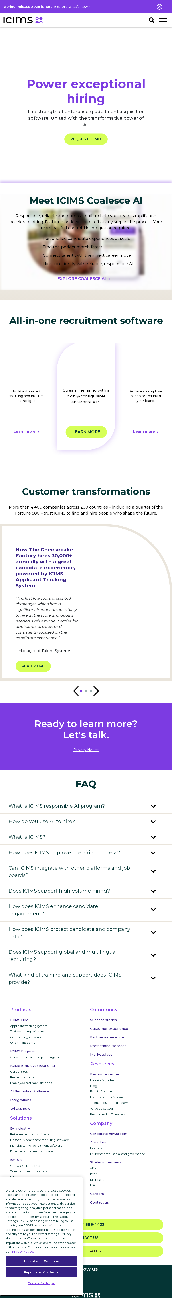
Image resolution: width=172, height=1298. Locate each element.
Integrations (20, 1100)
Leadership (98, 1148)
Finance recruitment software (31, 1151)
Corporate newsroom (108, 1134)
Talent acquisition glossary (109, 1102)
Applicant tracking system (28, 1026)
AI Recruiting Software (29, 1091)
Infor (93, 1174)
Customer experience (109, 1028)
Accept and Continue (41, 1261)
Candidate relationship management (37, 1057)
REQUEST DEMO (86, 139)
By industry (20, 1128)
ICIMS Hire (19, 1020)
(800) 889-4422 (85, 1224)
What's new (20, 1108)
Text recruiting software (27, 1031)
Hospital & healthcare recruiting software (39, 1140)
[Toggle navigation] (163, 19)
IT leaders (17, 1177)
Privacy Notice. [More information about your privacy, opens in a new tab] (23, 1251)
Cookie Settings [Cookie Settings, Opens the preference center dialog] (41, 1283)
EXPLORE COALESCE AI (81, 278)
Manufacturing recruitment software (36, 1145)
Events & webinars (103, 1091)
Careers (97, 1194)
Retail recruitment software (30, 1134)
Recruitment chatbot (25, 1077)
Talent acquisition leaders (28, 1171)
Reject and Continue (41, 1272)
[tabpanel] (86, 399)
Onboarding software (25, 1037)
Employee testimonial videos (31, 1083)
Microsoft (97, 1179)
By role (16, 1159)
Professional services (108, 1046)
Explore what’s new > (72, 6)
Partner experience (107, 1037)
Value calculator (101, 1108)
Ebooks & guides (102, 1080)
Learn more (24, 432)
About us (98, 1142)
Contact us (99, 1202)
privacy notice (86, 750)
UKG (93, 1185)
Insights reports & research (109, 1097)
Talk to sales (86, 1251)
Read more (33, 666)
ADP (93, 1168)
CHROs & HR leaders (25, 1165)
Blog (93, 1086)
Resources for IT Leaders (107, 1114)
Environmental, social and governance (117, 1154)
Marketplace (101, 1054)
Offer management (24, 1042)
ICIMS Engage (22, 1051)
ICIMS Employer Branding (32, 1065)
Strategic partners (105, 1162)
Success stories (103, 1020)
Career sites (19, 1071)
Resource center (104, 1074)
